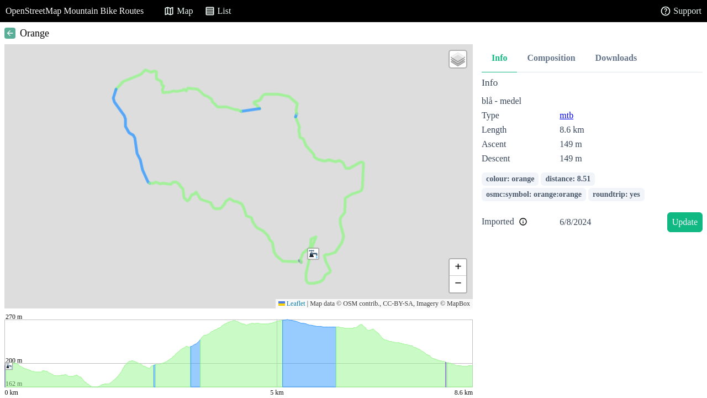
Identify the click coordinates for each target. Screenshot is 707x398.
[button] (313, 253)
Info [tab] (499, 57)
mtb (566, 115)
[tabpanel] (592, 157)
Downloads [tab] (616, 57)
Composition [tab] (551, 57)
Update (685, 222)
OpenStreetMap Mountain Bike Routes (75, 10)
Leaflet (291, 303)
